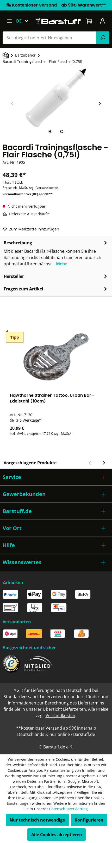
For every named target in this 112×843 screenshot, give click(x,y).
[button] (56, 477)
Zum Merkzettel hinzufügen (31, 229)
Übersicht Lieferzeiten (64, 709)
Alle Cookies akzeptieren (56, 835)
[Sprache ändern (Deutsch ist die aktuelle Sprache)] (24, 21)
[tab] (50, 131)
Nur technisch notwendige (37, 820)
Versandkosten (47, 187)
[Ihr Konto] (102, 21)
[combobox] (50, 37)
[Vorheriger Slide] (12, 103)
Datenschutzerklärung (68, 808)
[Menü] (9, 21)
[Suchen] (102, 37)
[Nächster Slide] (99, 103)
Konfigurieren (88, 820)
